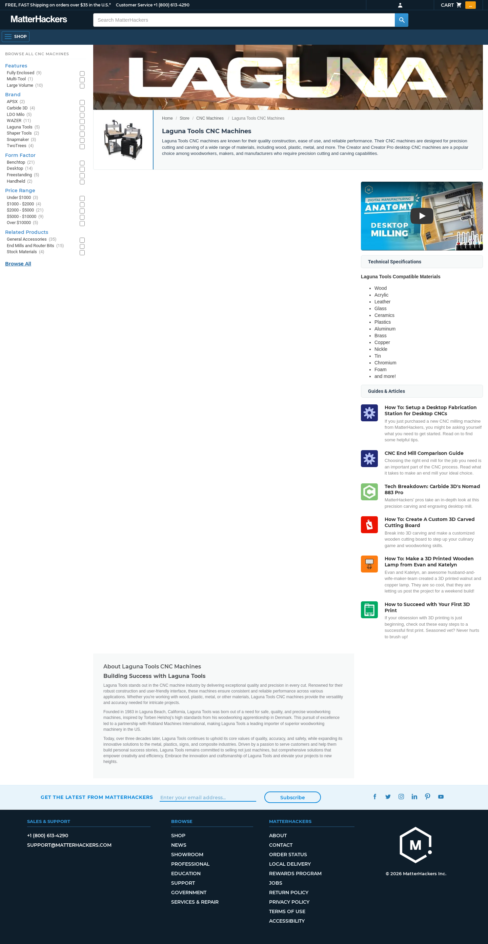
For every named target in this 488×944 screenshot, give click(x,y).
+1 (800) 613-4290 (171, 4)
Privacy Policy (289, 902)
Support (183, 883)
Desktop (20, 168)
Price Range (20, 190)
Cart (458, 5)
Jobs (275, 883)
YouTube (441, 796)
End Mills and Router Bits (35, 246)
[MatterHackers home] (39, 20)
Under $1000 (22, 198)
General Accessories (32, 239)
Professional (190, 864)
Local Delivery (290, 864)
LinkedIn (414, 796)
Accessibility (287, 921)
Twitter (388, 796)
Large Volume (25, 85)
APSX (16, 102)
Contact (280, 845)
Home (167, 118)
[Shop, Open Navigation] (15, 36)
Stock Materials (25, 252)
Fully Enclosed (24, 73)
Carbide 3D (21, 108)
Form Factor (20, 155)
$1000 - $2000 (24, 204)
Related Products (26, 232)
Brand (13, 95)
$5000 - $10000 (25, 217)
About (278, 835)
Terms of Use (287, 911)
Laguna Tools (23, 127)
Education (186, 873)
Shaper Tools (23, 133)
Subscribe (292, 798)
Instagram (401, 796)
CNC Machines (210, 118)
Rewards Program (295, 873)
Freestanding (23, 175)
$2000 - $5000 (25, 210)
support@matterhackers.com (69, 845)
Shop (178, 835)
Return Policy (288, 892)
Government (188, 892)
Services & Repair (195, 902)
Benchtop (21, 162)
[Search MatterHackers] (401, 20)
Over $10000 (22, 223)
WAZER (19, 121)
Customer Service (134, 4)
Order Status (288, 854)
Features (16, 66)
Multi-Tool (20, 79)
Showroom (187, 854)
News (178, 845)
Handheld (20, 181)
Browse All (18, 264)
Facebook (375, 796)
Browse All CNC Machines (37, 54)
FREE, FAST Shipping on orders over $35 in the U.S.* (58, 4)
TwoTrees (20, 146)
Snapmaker (21, 140)
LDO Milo (19, 115)
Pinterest (427, 796)
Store (184, 118)
